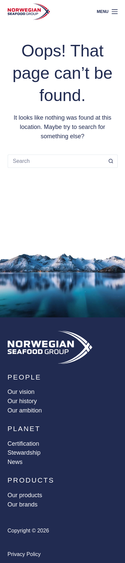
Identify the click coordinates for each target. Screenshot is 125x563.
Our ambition (25, 410)
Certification (23, 443)
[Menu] (107, 12)
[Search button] (111, 161)
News (15, 462)
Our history (22, 401)
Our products (25, 495)
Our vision (21, 392)
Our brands (23, 504)
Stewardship (24, 452)
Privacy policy (24, 554)
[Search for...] (56, 161)
